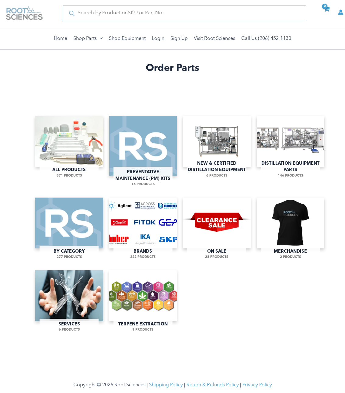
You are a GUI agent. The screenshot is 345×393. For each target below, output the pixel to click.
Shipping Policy (166, 385)
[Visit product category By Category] (69, 225)
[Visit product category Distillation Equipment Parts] (291, 143)
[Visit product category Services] (69, 297)
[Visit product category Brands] (143, 225)
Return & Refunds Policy (212, 385)
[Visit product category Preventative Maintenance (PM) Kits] (143, 147)
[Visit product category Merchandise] (291, 225)
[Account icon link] (340, 12)
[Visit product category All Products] (69, 143)
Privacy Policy (257, 385)
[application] (100, 38)
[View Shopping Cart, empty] (326, 13)
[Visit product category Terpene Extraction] (143, 297)
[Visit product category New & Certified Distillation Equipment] (217, 143)
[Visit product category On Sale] (217, 225)
